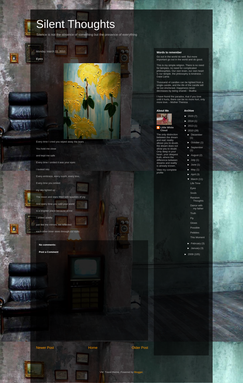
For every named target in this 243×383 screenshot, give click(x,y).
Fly (191, 218)
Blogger (138, 372)
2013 (191, 125)
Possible (195, 227)
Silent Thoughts (75, 24)
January (195, 248)
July (193, 159)
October (195, 142)
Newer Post (45, 348)
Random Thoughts (196, 199)
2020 (191, 116)
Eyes (193, 188)
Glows (193, 222)
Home (93, 348)
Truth (193, 213)
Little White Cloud (167, 129)
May (193, 169)
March (195, 179)
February (196, 243)
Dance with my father (196, 207)
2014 (191, 121)
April (194, 174)
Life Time (195, 183)
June (194, 164)
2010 (191, 130)
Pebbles (194, 232)
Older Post (140, 348)
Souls (193, 193)
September (197, 147)
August (195, 155)
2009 (191, 254)
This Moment (197, 237)
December (196, 134)
